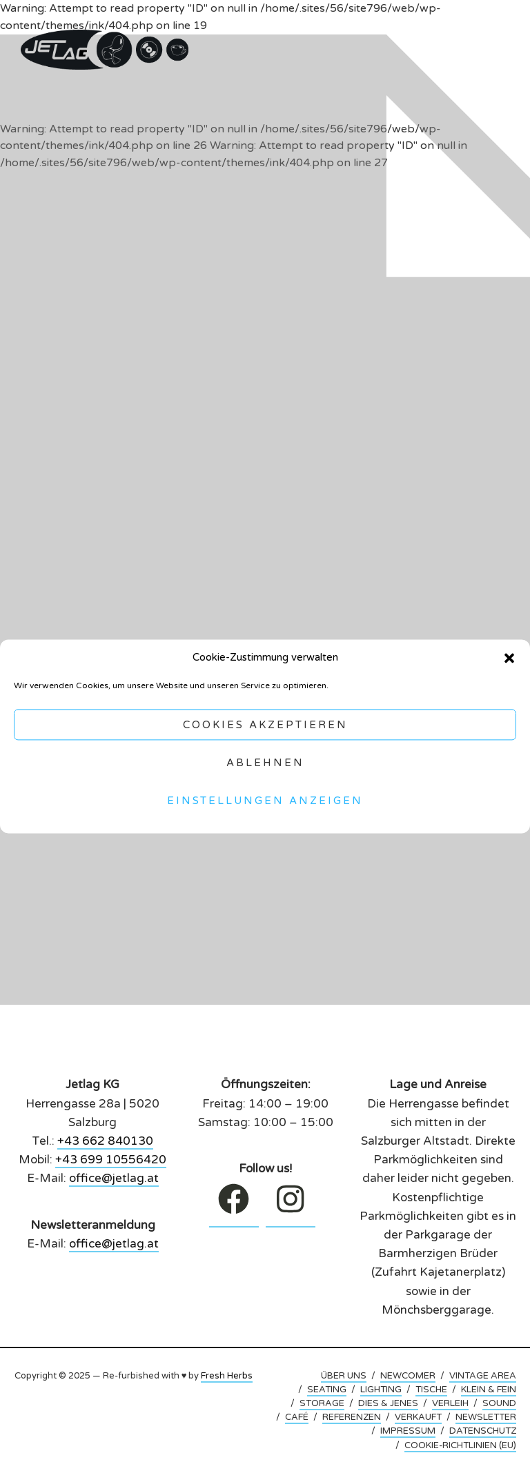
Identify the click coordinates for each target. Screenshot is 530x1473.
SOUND (499, 1403)
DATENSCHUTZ (482, 1430)
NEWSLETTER (485, 1417)
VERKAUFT (418, 1417)
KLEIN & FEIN (488, 1389)
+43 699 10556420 (110, 1159)
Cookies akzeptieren (265, 725)
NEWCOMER (407, 1375)
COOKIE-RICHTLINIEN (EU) (460, 1445)
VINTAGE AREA (482, 1375)
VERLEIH (450, 1403)
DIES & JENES (388, 1403)
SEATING (326, 1389)
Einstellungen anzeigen (265, 800)
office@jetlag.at (114, 1178)
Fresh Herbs (227, 1375)
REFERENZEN (351, 1417)
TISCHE (431, 1389)
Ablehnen (265, 762)
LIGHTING (381, 1389)
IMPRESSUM (407, 1430)
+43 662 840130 (105, 1141)
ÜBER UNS (343, 1375)
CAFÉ (296, 1417)
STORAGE (322, 1403)
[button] (509, 658)
